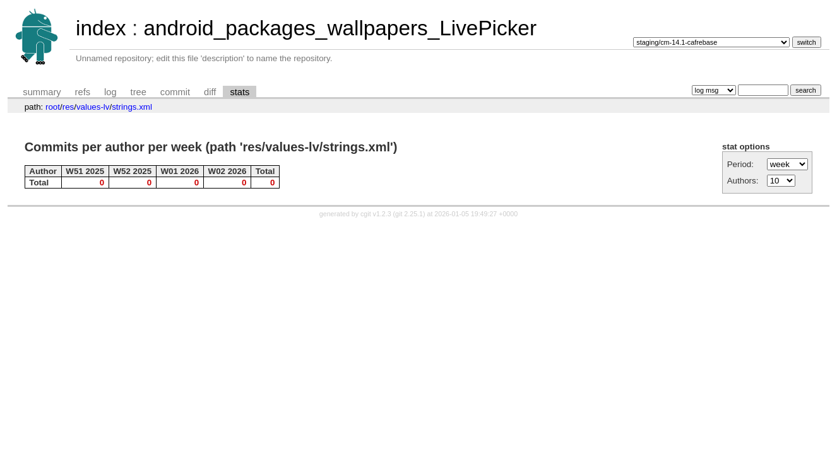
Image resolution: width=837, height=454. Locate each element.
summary (42, 92)
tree (138, 92)
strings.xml (132, 107)
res (68, 107)
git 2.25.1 (409, 214)
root (52, 107)
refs (82, 92)
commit (175, 92)
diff (210, 92)
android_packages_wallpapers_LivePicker (340, 28)
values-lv (93, 107)
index (101, 28)
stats (239, 92)
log (110, 92)
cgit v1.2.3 (375, 214)
